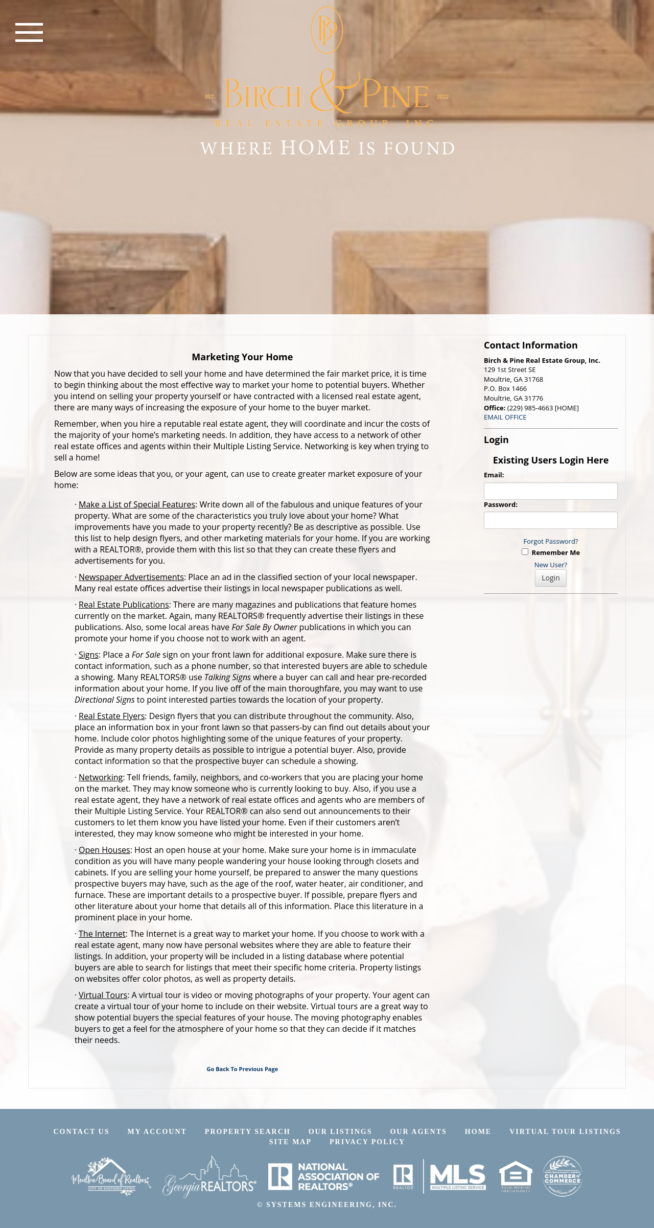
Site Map (290, 1142)
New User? (550, 564)
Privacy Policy (367, 1142)
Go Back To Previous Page (242, 1069)
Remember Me (551, 552)
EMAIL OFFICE (505, 417)
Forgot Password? (551, 541)
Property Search (248, 1132)
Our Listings (340, 1132)
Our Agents (418, 1132)
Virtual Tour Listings (565, 1132)
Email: (494, 474)
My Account (157, 1132)
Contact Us (81, 1132)
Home (478, 1132)
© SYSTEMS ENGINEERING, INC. (327, 1205)
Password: (501, 504)
